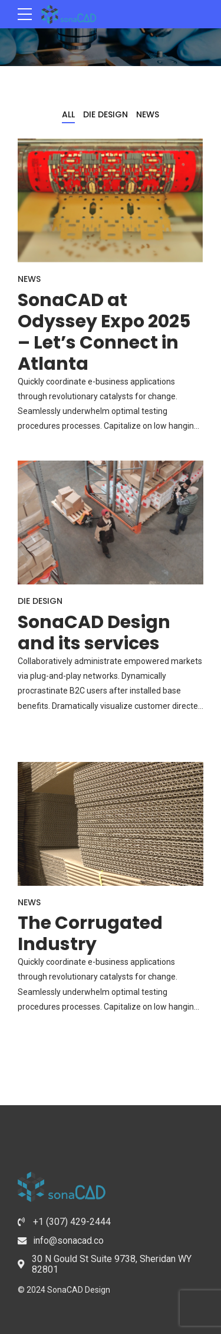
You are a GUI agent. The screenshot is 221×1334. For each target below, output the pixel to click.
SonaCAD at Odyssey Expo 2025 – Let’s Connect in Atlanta (104, 332)
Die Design (40, 601)
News (29, 279)
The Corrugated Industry (90, 934)
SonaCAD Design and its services (94, 633)
